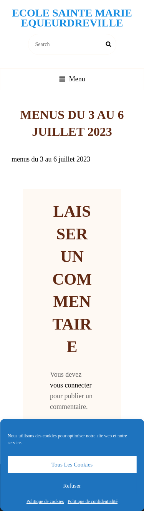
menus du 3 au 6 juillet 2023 (51, 159)
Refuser (72, 486)
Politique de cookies (45, 501)
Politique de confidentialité (93, 501)
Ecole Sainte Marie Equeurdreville (72, 18)
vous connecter (70, 385)
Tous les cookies (72, 465)
